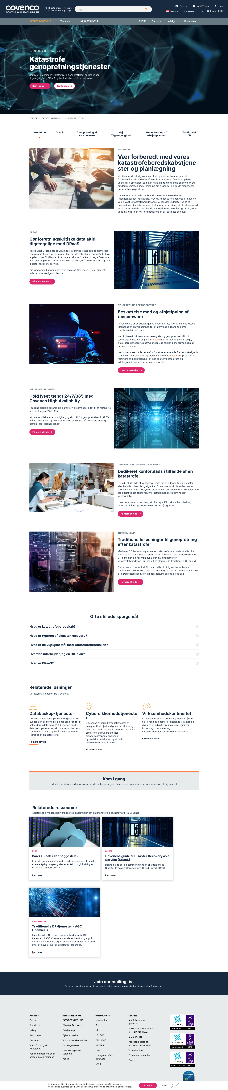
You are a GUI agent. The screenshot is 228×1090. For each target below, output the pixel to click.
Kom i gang (40, 86)
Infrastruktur (101, 956)
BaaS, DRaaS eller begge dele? (55, 856)
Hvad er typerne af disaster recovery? (58, 636)
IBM (97, 961)
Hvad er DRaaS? (41, 663)
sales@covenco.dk (147, 1057)
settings (127, 1086)
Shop (98, 1000)
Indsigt (173, 21)
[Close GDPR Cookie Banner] (176, 1085)
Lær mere (37, 888)
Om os (157, 21)
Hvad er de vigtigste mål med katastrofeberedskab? (68, 645)
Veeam (157, 339)
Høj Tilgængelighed (121, 134)
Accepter (148, 1085)
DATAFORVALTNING (41, 21)
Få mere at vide (42, 281)
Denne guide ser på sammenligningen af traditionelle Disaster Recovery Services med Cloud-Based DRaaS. (112, 868)
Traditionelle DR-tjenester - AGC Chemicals (168, 858)
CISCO (98, 986)
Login (221, 6)
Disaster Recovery (72, 961)
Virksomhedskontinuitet (74, 976)
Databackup (68, 966)
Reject (165, 1085)
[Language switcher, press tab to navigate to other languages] (171, 11)
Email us (183, 6)
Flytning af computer (139, 991)
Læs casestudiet (131, 370)
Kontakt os (190, 21)
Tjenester (67, 21)
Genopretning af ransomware (87, 134)
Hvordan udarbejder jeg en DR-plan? (57, 654)
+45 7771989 (203, 6)
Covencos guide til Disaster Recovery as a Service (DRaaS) (113, 858)
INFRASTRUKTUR (91, 21)
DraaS (59, 132)
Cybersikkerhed (70, 971)
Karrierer (34, 976)
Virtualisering (135, 986)
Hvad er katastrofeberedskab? (52, 626)
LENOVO (99, 971)
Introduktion (39, 132)
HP (97, 966)
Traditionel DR (189, 134)
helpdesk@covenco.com (114, 1057)
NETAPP (99, 981)
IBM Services (135, 973)
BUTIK (142, 21)
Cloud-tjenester (70, 981)
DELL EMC (100, 976)
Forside (33, 118)
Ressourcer (35, 971)
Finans (131, 996)
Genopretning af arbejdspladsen (156, 134)
